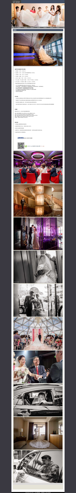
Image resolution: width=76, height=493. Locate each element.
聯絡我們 (61, 27)
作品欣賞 (35, 27)
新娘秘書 (29, 27)
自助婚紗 (55, 27)
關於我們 (16, 27)
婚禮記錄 (22, 27)
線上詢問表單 (19, 124)
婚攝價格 (42, 27)
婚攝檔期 (48, 27)
